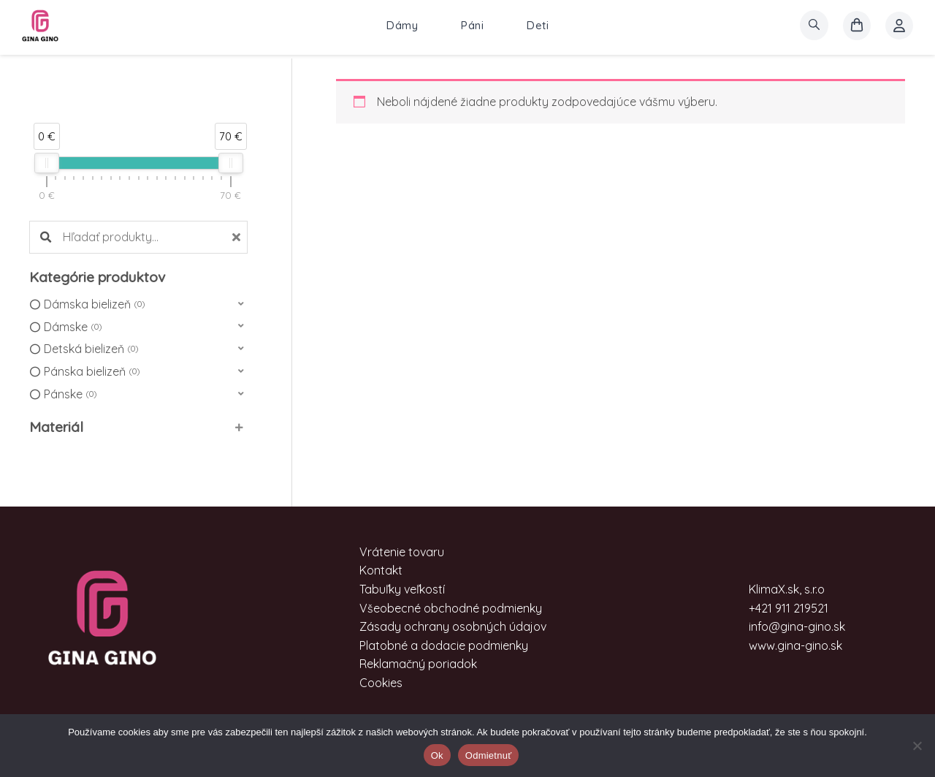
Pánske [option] (70, 394)
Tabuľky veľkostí (402, 589)
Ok (437, 755)
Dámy (402, 25)
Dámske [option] (73, 327)
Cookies (380, 682)
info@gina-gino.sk (797, 626)
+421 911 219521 (788, 608)
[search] (814, 25)
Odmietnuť (488, 755)
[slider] (46, 163)
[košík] (857, 25)
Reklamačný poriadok (418, 663)
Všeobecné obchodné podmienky (450, 608)
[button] (138, 304)
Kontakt (380, 570)
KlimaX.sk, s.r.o (787, 589)
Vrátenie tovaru (401, 552)
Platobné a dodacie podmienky (443, 645)
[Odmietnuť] (916, 745)
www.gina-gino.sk (795, 645)
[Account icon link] (899, 25)
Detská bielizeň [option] (91, 349)
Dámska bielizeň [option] (94, 304)
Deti (538, 25)
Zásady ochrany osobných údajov (452, 626)
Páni (472, 25)
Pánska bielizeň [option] (92, 372)
